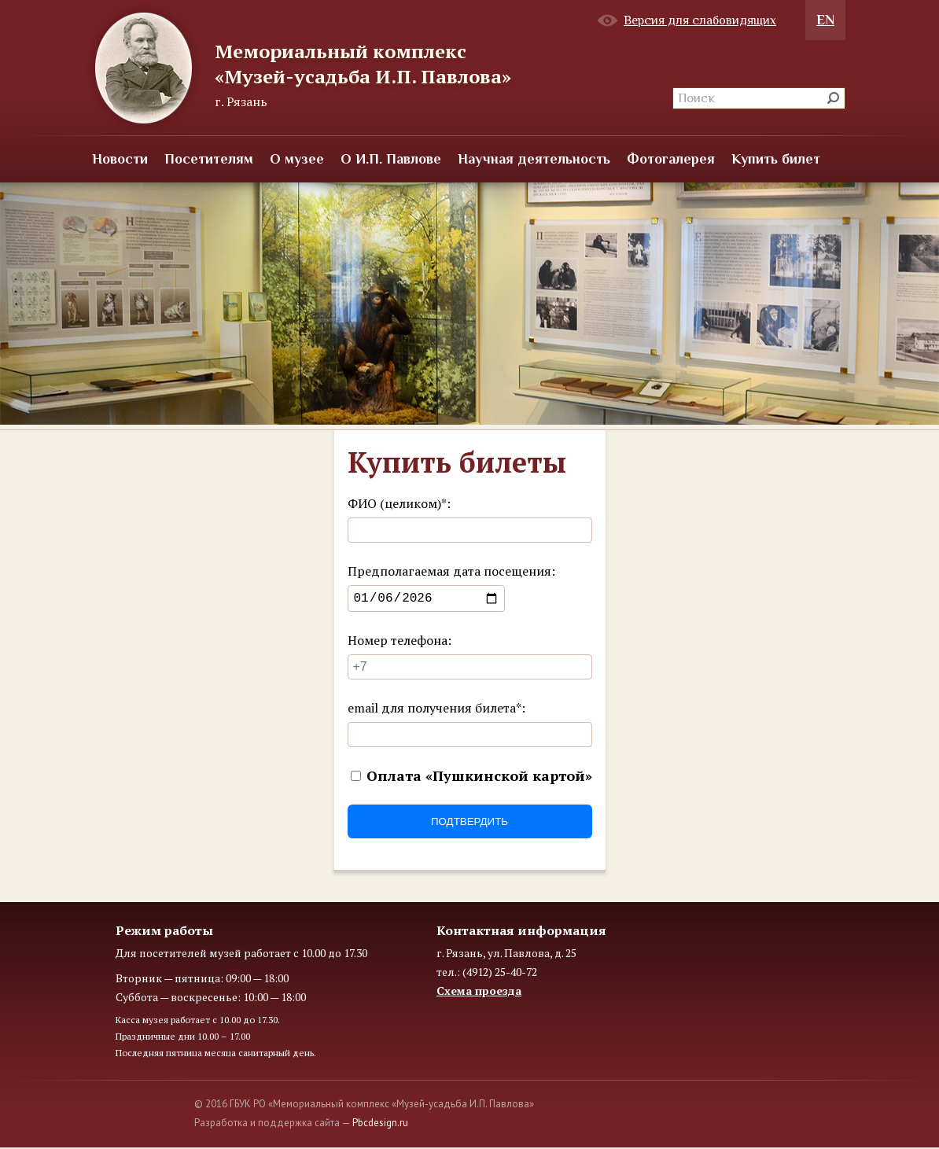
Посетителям (208, 159)
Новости (120, 159)
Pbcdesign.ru (380, 1125)
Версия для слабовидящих (700, 20)
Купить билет (775, 159)
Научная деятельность (534, 159)
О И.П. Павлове (391, 159)
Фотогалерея (671, 159)
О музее (297, 159)
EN (825, 20)
